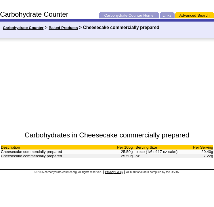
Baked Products (63, 28)
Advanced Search (194, 15)
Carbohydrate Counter (123, 15)
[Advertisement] (58, 85)
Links (167, 15)
